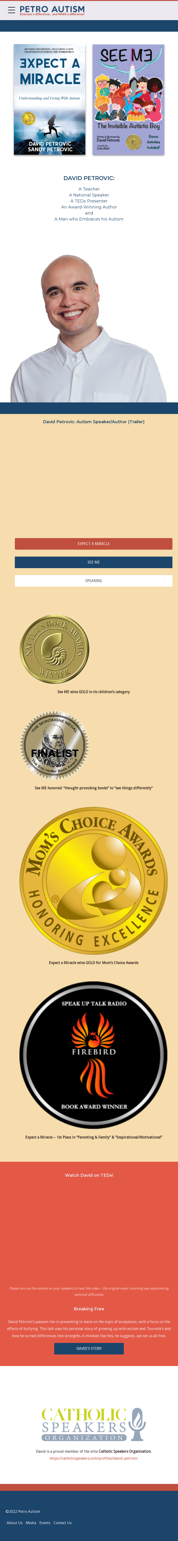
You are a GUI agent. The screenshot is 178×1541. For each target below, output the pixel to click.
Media (31, 1523)
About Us (14, 1523)
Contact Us (63, 1523)
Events (44, 1523)
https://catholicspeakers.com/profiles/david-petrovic (94, 1458)
